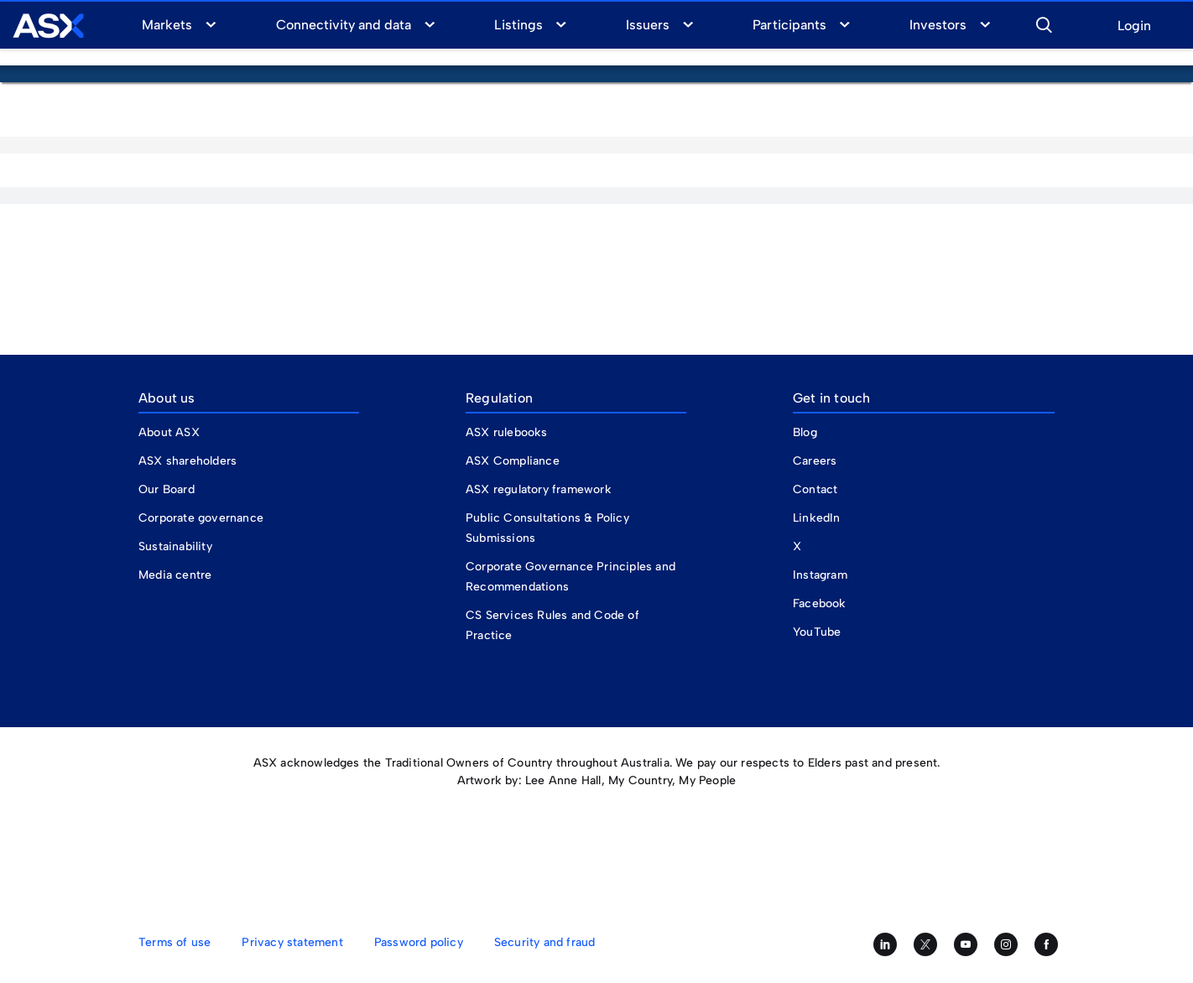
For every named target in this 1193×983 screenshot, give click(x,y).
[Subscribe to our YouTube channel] (965, 944)
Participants (789, 25)
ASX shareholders (189, 461)
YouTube (817, 632)
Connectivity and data (344, 25)
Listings (518, 25)
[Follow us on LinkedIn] (885, 944)
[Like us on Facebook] (1046, 944)
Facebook (820, 603)
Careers (814, 461)
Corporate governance (200, 518)
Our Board (166, 489)
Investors (937, 25)
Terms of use (174, 942)
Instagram (820, 575)
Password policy (418, 942)
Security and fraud (545, 942)
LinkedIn (817, 518)
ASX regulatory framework (539, 489)
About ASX (169, 432)
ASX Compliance (513, 461)
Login (1134, 26)
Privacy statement (292, 942)
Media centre (174, 575)
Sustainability (175, 546)
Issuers (647, 25)
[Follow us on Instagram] (1006, 944)
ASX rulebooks (507, 432)
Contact (815, 489)
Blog (805, 432)
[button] (1044, 22)
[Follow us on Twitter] (925, 944)
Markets (167, 25)
